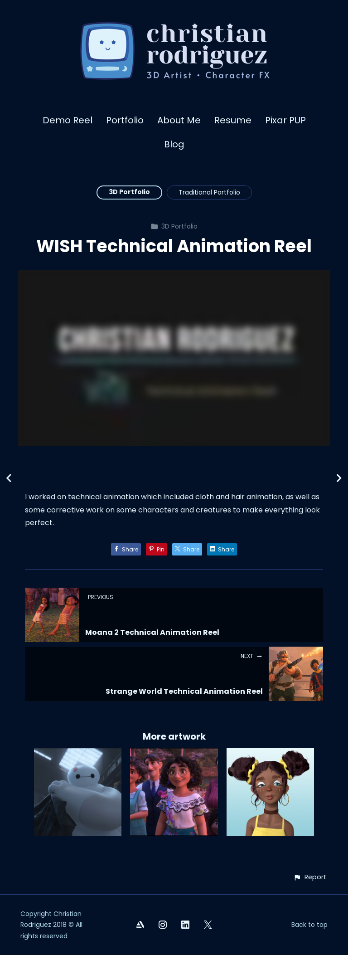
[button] (310, 877)
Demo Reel (67, 120)
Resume (232, 120)
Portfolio (125, 120)
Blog (174, 144)
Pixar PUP (285, 120)
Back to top (309, 924)
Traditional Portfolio (209, 192)
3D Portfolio (129, 191)
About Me (179, 120)
